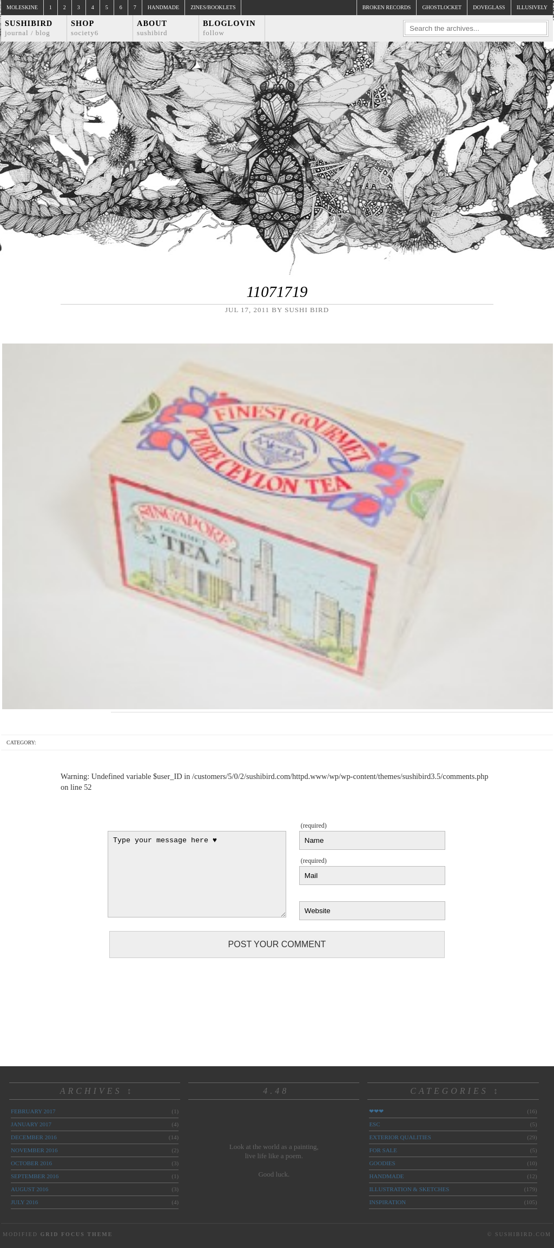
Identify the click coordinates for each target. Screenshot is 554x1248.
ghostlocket (441, 7)
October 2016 (31, 1163)
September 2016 (34, 1176)
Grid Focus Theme (76, 1234)
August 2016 (29, 1189)
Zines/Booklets (212, 7)
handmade (386, 1176)
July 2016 (24, 1202)
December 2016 (34, 1137)
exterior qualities (400, 1137)
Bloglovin (229, 28)
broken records (386, 7)
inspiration (387, 1202)
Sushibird (28, 28)
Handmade (163, 7)
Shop (84, 28)
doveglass (489, 7)
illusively (532, 7)
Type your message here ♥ (197, 874)
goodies (382, 1163)
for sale (383, 1150)
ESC (374, 1124)
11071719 (276, 291)
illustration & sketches (409, 1189)
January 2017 (31, 1124)
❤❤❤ (376, 1111)
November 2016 (34, 1150)
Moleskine (22, 7)
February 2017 (33, 1111)
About (152, 28)
